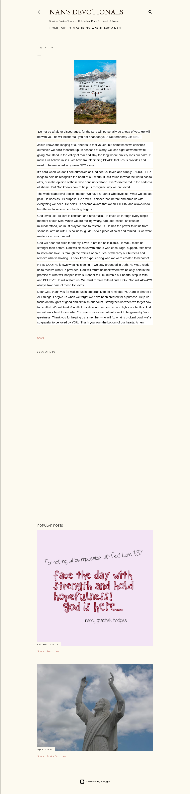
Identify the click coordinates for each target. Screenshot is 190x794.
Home (54, 28)
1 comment (53, 651)
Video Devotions (75, 28)
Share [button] (40, 337)
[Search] (150, 11)
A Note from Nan (106, 28)
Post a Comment (57, 756)
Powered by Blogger (95, 781)
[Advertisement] (95, 486)
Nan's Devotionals (86, 12)
